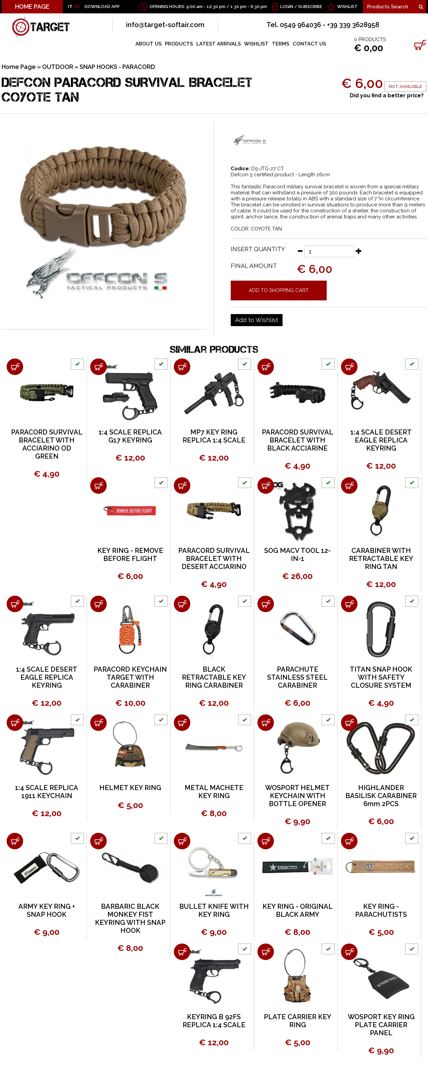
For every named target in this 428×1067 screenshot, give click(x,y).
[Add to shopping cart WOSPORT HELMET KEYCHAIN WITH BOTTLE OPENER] (265, 722)
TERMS (280, 44)
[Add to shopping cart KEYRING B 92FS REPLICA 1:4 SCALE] (182, 952)
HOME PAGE (32, 6)
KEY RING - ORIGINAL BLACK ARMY (297, 910)
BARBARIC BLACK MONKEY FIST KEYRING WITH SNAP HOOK (130, 918)
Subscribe (310, 6)
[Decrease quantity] (300, 251)
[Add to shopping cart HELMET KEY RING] (98, 722)
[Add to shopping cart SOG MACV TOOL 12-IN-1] (265, 485)
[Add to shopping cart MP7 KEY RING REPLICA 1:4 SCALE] (182, 367)
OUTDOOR (57, 66)
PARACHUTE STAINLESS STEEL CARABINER (297, 677)
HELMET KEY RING (130, 788)
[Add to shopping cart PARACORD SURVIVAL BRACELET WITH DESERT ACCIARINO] (182, 485)
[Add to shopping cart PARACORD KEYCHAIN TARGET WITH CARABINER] (98, 604)
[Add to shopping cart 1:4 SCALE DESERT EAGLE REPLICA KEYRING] (349, 367)
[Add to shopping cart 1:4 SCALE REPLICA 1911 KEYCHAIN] (15, 722)
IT (70, 6)
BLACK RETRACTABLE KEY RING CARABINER (214, 677)
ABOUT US (148, 44)
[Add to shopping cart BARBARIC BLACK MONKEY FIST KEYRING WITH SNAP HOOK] (98, 841)
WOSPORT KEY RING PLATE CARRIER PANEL (381, 1025)
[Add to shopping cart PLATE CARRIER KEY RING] (265, 952)
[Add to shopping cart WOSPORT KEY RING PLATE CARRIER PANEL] (349, 952)
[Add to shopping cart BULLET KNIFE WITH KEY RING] (182, 841)
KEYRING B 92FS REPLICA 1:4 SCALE (214, 1021)
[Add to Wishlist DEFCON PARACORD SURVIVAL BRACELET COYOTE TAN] (257, 320)
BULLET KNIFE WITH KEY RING (214, 910)
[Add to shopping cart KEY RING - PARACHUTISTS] (349, 841)
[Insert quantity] (329, 251)
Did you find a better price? (387, 95)
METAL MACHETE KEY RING (214, 792)
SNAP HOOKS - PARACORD (117, 66)
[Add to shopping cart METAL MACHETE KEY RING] (182, 722)
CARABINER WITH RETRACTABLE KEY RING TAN (381, 559)
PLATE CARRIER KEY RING (297, 1021)
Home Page (19, 66)
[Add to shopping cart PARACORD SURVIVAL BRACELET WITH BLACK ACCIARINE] (265, 367)
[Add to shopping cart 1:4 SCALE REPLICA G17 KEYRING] (98, 367)
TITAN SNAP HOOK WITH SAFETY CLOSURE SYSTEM (381, 677)
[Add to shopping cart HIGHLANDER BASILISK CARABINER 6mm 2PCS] (349, 722)
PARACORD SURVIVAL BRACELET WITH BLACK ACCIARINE (297, 440)
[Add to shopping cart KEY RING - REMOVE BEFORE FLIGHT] (98, 485)
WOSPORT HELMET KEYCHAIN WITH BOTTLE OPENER (297, 796)
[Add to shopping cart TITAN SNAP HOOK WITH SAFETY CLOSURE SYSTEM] (349, 604)
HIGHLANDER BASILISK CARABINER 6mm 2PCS (381, 796)
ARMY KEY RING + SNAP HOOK (46, 910)
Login (286, 6)
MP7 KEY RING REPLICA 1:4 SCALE (214, 436)
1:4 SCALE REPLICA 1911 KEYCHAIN (46, 792)
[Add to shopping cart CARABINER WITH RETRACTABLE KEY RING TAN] (349, 485)
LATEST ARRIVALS (218, 44)
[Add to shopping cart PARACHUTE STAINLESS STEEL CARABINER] (265, 604)
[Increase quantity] (359, 251)
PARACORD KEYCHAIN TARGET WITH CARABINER (130, 677)
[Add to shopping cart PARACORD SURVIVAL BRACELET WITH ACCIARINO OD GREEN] (15, 367)
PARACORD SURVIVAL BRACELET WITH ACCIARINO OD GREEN (47, 444)
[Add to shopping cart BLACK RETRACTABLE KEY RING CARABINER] (182, 604)
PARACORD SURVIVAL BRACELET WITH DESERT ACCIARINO (214, 559)
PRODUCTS (179, 44)
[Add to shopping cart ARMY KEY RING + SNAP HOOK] (15, 841)
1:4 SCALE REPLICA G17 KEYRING (130, 436)
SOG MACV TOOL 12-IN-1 (297, 555)
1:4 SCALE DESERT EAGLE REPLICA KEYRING (381, 440)
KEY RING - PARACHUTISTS (381, 910)
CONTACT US (309, 44)
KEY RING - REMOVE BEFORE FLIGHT (130, 555)
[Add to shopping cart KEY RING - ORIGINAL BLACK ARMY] (265, 841)
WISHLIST (347, 6)
